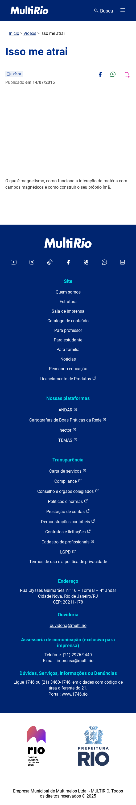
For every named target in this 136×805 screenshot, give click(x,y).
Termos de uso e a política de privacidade (68, 561)
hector (68, 430)
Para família (68, 349)
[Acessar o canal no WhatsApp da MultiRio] (104, 262)
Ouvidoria (68, 614)
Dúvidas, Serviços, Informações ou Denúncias (68, 673)
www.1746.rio (75, 694)
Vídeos (29, 33)
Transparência (68, 460)
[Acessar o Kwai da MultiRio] (86, 262)
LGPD (68, 552)
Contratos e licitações (68, 531)
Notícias (68, 359)
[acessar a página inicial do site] (29, 10)
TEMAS (68, 440)
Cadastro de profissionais (68, 541)
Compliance (68, 481)
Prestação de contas (68, 511)
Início (14, 33)
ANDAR (68, 409)
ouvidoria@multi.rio (68, 625)
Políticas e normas (68, 501)
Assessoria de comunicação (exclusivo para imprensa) (68, 642)
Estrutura (68, 301)
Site (68, 281)
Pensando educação (68, 368)
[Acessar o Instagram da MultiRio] (31, 262)
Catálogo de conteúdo (68, 320)
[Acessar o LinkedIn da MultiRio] (122, 262)
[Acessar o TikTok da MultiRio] (50, 262)
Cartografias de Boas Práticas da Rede (68, 420)
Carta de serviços (68, 471)
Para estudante (68, 339)
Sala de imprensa (68, 311)
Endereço (68, 581)
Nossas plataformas (68, 398)
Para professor (68, 330)
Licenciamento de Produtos (68, 378)
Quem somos (68, 292)
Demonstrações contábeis (68, 521)
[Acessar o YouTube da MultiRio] (13, 262)
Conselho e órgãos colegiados (68, 491)
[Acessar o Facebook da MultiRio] (68, 262)
